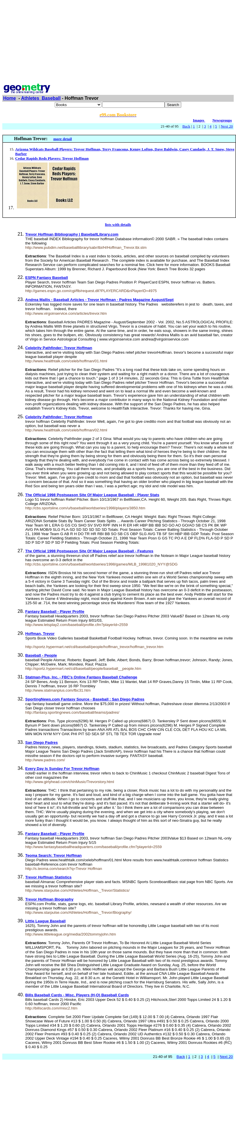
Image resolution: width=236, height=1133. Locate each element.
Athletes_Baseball (41, 98)
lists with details (118, 224)
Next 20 (227, 126)
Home (9, 98)
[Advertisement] (118, 42)
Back (186, 126)
